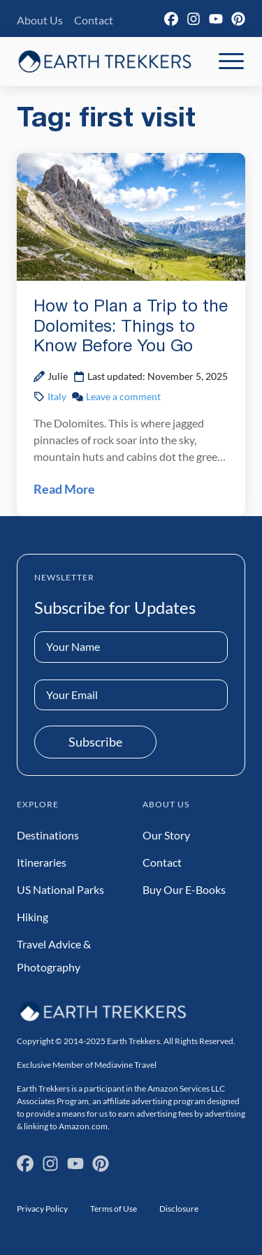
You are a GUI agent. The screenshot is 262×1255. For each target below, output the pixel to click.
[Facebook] (171, 19)
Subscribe (95, 741)
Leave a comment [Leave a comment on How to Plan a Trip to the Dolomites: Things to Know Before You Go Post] (123, 396)
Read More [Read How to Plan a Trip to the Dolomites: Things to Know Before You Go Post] (64, 489)
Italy (57, 396)
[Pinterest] (238, 19)
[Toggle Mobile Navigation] (231, 61)
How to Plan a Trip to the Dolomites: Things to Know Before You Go (131, 327)
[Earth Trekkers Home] (105, 61)
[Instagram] (194, 19)
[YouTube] (216, 19)
